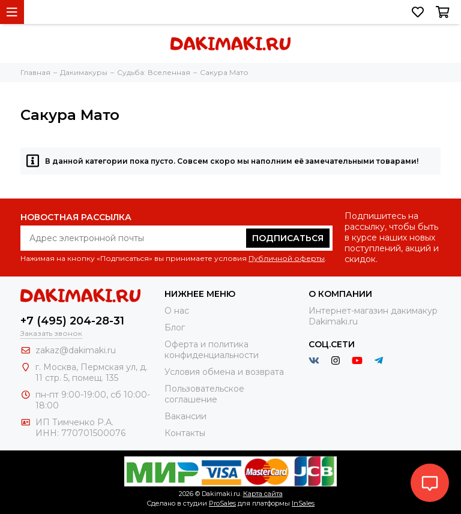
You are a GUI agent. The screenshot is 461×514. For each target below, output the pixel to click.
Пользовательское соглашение (204, 394)
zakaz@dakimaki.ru (75, 350)
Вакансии (185, 416)
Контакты (184, 433)
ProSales (222, 503)
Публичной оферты (287, 258)
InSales (303, 503)
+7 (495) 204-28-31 (72, 320)
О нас (176, 310)
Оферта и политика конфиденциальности (211, 349)
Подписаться (288, 238)
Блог (174, 327)
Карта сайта (263, 493)
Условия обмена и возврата (224, 371)
